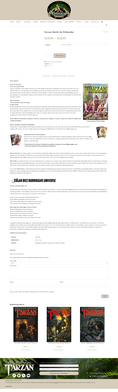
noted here (56, 386)
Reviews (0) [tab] (71, 79)
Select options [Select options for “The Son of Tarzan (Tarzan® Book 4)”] (59, 353)
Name (12, 285)
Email (62, 285)
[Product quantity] (48, 58)
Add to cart (60, 58)
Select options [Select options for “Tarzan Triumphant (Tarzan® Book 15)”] (92, 353)
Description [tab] (46, 79)
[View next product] (107, 35)
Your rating (13, 263)
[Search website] (106, 28)
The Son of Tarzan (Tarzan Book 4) (59, 346)
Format (47, 48)
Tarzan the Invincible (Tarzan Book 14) (25, 346)
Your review (13, 268)
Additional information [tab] (59, 79)
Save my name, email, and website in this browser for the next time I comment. (32, 294)
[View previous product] (104, 35)
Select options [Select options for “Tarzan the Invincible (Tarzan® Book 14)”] (25, 353)
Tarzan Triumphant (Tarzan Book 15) (92, 346)
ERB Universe (50, 68)
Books (51, 66)
